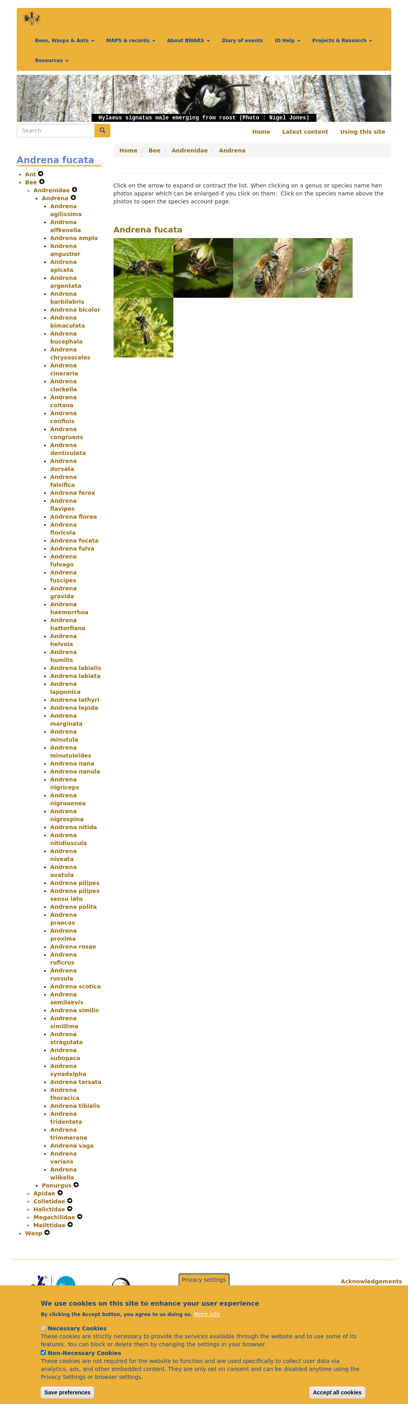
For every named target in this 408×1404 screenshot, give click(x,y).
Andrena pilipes (75, 883)
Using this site (362, 132)
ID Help (287, 40)
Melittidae (50, 1225)
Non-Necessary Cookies (85, 1362)
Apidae (45, 1193)
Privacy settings (204, 1289)
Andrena (56, 198)
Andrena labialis (75, 668)
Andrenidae (52, 190)
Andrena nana (72, 763)
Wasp (34, 1233)
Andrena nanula (75, 771)
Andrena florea (73, 517)
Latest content (305, 132)
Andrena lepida (74, 708)
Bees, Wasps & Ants (64, 40)
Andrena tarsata (75, 1082)
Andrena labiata (75, 676)
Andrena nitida (73, 827)
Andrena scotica (75, 986)
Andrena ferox (72, 493)
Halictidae (50, 1209)
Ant (31, 174)
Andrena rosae (73, 946)
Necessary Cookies (77, 1338)
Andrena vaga (72, 1145)
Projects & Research (342, 40)
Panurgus (57, 1185)
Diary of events (242, 40)
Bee (32, 182)
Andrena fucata (74, 540)
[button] (45, 98)
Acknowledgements (363, 1281)
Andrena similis (74, 1010)
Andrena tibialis (75, 1106)
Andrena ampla (74, 238)
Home (261, 132)
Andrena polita (73, 907)
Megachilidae (55, 1217)
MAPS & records (130, 40)
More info (207, 1323)
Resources (52, 60)
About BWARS (188, 40)
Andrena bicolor (75, 310)
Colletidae (50, 1201)
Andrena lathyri (74, 700)
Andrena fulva (72, 548)
